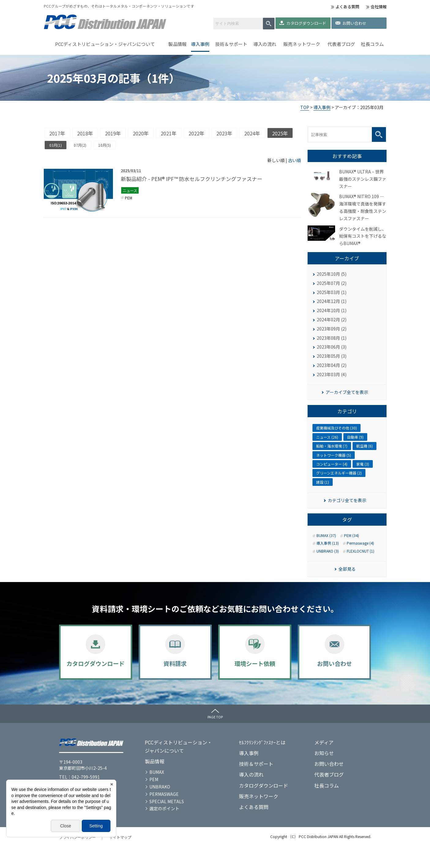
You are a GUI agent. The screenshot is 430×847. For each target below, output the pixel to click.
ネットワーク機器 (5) (333, 455)
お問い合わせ (354, 23)
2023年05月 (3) (331, 356)
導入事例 (200, 44)
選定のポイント (164, 808)
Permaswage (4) (360, 543)
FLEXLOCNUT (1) (360, 551)
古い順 (294, 160)
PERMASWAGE (164, 794)
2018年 (85, 133)
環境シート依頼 (254, 663)
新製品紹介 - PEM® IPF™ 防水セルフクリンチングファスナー (191, 179)
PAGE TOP (215, 716)
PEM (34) (351, 535)
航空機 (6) (364, 445)
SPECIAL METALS (166, 801)
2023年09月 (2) (331, 329)
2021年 (169, 133)
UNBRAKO (159, 787)
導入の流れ (264, 44)
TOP (304, 107)
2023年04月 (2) (331, 365)
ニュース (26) (327, 437)
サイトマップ (120, 837)
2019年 (113, 133)
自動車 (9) (355, 437)
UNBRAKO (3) (327, 551)
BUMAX (156, 772)
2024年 (252, 133)
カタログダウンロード (306, 23)
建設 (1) (322, 482)
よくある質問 (347, 6)
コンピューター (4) (331, 464)
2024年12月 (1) (331, 301)
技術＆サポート (231, 44)
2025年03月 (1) (331, 292)
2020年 (141, 133)
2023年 (224, 133)
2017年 (57, 133)
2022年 (196, 133)
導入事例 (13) (327, 543)
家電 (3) (362, 464)
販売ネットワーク (301, 44)
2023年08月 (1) (331, 338)
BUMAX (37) (326, 535)
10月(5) (104, 145)
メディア (324, 742)
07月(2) (80, 145)
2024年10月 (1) (331, 310)
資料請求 (175, 663)
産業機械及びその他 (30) (336, 427)
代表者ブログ (341, 44)
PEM (128, 197)
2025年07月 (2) (331, 283)
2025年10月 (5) (331, 274)
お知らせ (324, 753)
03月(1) (55, 145)
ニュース (130, 190)
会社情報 (379, 6)
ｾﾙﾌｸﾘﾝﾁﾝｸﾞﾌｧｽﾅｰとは (262, 742)
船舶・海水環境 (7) (331, 445)
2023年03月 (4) (331, 374)
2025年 (280, 133)
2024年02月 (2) (331, 319)
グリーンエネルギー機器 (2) (339, 472)
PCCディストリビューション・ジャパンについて (105, 44)
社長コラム (372, 44)
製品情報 (177, 44)
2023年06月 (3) (331, 347)
